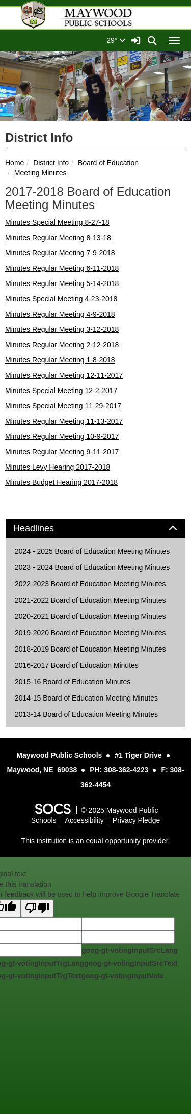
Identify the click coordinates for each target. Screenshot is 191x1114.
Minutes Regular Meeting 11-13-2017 (64, 421)
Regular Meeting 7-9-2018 (72, 253)
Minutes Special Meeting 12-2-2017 (61, 390)
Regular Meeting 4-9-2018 (72, 314)
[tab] (95, 529)
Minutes (17, 253)
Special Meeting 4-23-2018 (73, 299)
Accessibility (84, 820)
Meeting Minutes (40, 173)
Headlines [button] (45, 528)
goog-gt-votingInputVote (122, 976)
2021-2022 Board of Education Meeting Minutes (90, 600)
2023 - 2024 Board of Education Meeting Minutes (92, 567)
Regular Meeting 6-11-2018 (74, 268)
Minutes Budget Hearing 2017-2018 (61, 482)
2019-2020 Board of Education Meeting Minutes (90, 633)
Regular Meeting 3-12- (66, 329)
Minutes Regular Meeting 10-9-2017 (62, 436)
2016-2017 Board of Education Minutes (77, 665)
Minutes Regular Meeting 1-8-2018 (60, 360)
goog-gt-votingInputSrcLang (129, 950)
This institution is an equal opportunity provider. (95, 841)
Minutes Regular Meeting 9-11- (54, 452)
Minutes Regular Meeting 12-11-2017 (64, 375)
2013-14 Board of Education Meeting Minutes (86, 714)
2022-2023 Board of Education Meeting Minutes (90, 584)
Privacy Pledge (136, 820)
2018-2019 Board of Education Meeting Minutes (90, 649)
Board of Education (108, 163)
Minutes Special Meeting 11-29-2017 (63, 406)
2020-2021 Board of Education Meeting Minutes (90, 616)
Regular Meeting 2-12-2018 (74, 345)
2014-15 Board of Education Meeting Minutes (86, 698)
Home (14, 163)
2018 (111, 329)
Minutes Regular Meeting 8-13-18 (58, 238)
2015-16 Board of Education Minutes (72, 682)
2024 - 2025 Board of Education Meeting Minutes (92, 551)
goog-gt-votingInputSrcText (130, 963)
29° (115, 40)
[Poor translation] (37, 908)
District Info (51, 163)
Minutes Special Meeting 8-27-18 (57, 222)
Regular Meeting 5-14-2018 (74, 283)
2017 (111, 452)
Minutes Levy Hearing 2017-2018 (57, 467)
